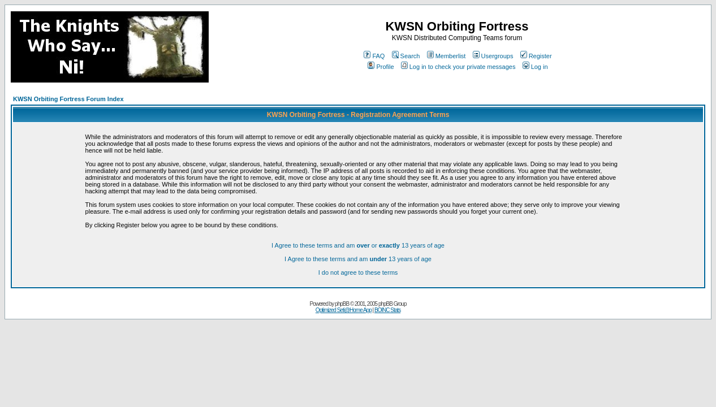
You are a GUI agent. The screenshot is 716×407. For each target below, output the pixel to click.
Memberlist (446, 56)
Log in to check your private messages (458, 66)
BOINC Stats (387, 310)
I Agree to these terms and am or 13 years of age (358, 245)
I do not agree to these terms (358, 272)
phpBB (342, 304)
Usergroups (493, 56)
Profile (381, 66)
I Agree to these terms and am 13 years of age (358, 259)
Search (406, 56)
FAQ (374, 56)
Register (536, 56)
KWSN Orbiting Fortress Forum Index (68, 99)
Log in (535, 66)
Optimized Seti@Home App (344, 310)
